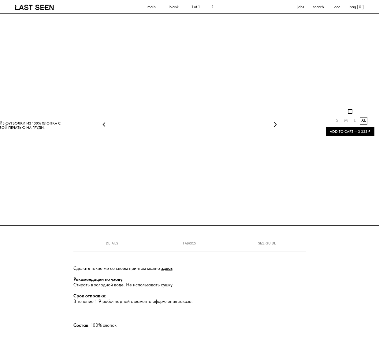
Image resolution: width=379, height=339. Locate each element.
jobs (300, 7)
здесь (167, 268)
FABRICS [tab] (189, 243)
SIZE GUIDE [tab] (267, 243)
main (151, 7)
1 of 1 (195, 7)
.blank (174, 7)
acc (337, 7)
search (318, 7)
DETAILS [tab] (112, 243)
